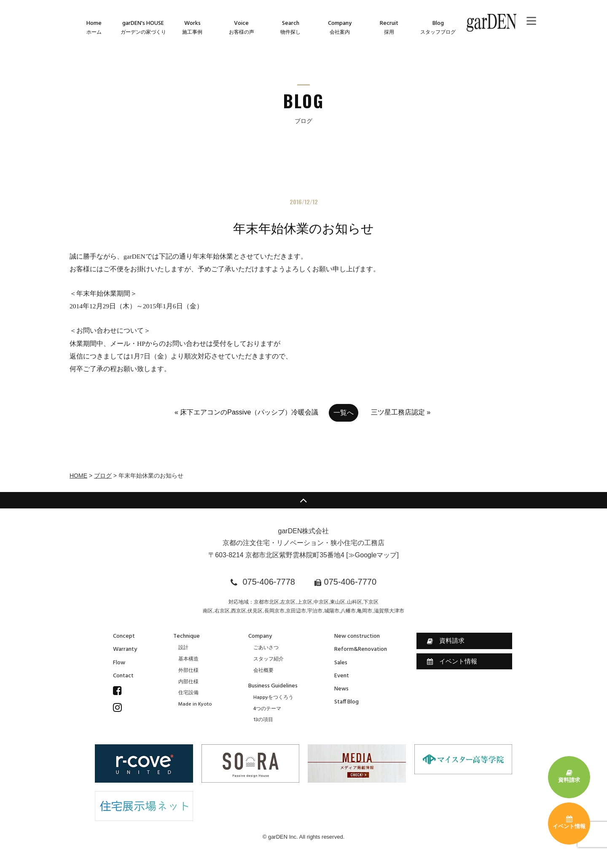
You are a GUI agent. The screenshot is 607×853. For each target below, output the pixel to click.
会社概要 (263, 670)
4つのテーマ (267, 709)
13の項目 (263, 720)
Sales (340, 663)
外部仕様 (188, 670)
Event (341, 676)
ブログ (103, 475)
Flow (119, 663)
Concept (124, 636)
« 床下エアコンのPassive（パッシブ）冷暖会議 (246, 412)
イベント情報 (452, 661)
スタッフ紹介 (268, 659)
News (341, 689)
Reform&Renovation (360, 649)
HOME (78, 475)
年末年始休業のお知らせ (303, 228)
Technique (186, 636)
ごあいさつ (266, 648)
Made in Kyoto (195, 704)
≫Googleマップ (372, 555)
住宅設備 (188, 693)
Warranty (125, 649)
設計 (183, 648)
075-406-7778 (268, 581)
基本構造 (188, 659)
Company (260, 636)
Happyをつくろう (273, 697)
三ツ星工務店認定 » (400, 412)
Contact (123, 676)
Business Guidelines (273, 686)
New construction (357, 636)
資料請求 (446, 640)
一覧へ (343, 412)
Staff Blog (346, 702)
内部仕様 (188, 682)
